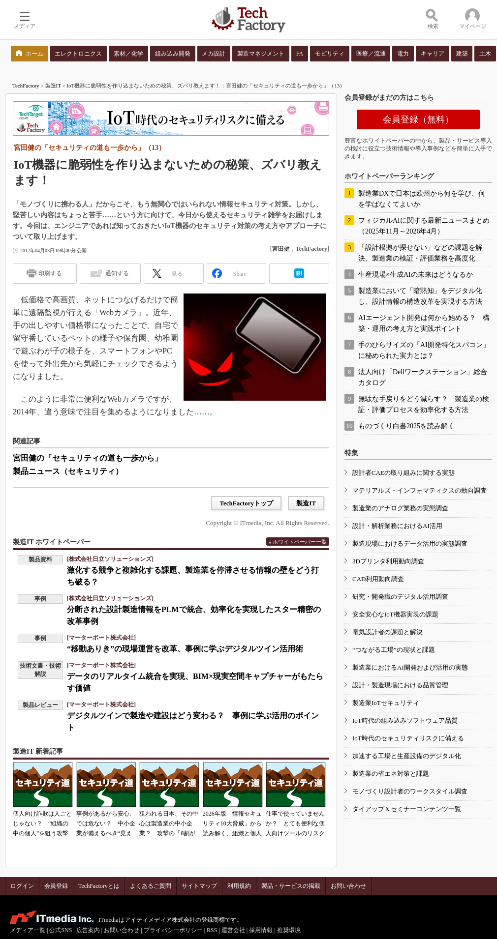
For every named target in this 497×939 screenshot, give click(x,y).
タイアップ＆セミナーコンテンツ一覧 (406, 809)
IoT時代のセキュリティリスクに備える (408, 738)
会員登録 (56, 885)
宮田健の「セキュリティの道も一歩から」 (87, 458)
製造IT (53, 85)
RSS (212, 930)
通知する (117, 273)
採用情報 (261, 930)
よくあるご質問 (150, 885)
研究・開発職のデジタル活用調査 (400, 596)
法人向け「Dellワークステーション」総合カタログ (422, 377)
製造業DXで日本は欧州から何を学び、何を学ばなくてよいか (421, 199)
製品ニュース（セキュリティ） (68, 471)
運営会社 (233, 930)
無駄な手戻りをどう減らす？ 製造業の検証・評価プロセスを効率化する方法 (423, 404)
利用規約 (239, 885)
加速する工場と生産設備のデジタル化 (406, 756)
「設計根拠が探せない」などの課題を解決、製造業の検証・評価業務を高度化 (420, 253)
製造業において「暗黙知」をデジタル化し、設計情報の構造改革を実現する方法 (420, 296)
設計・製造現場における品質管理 (400, 685)
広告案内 (88, 930)
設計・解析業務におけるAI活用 (397, 525)
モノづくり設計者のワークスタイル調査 (409, 791)
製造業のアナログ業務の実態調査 (400, 508)
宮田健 (281, 248)
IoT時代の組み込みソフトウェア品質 (405, 720)
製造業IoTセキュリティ (385, 702)
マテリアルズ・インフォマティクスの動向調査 (419, 490)
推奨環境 (289, 930)
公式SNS (60, 930)
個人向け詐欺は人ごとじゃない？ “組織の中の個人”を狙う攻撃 (42, 823)
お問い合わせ (348, 885)
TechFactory (25, 85)
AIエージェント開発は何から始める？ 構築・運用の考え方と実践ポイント (424, 323)
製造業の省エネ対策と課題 (390, 773)
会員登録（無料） (418, 119)
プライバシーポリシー (173, 930)
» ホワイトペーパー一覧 (298, 542)
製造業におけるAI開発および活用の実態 (410, 667)
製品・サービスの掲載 (290, 885)
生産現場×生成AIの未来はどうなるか (415, 274)
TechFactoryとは (99, 885)
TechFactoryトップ (246, 503)
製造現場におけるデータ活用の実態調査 (409, 543)
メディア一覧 (27, 930)
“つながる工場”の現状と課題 (393, 649)
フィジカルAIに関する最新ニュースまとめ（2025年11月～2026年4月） (424, 226)
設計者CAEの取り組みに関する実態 (403, 472)
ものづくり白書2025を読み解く (406, 426)
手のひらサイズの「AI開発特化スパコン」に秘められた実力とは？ (424, 350)
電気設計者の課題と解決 (387, 632)
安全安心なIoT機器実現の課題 (395, 614)
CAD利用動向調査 (378, 579)
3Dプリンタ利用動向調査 (388, 561)
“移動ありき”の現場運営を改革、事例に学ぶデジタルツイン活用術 (185, 649)
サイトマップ (199, 885)
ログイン (22, 885)
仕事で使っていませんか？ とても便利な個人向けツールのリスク (295, 823)
